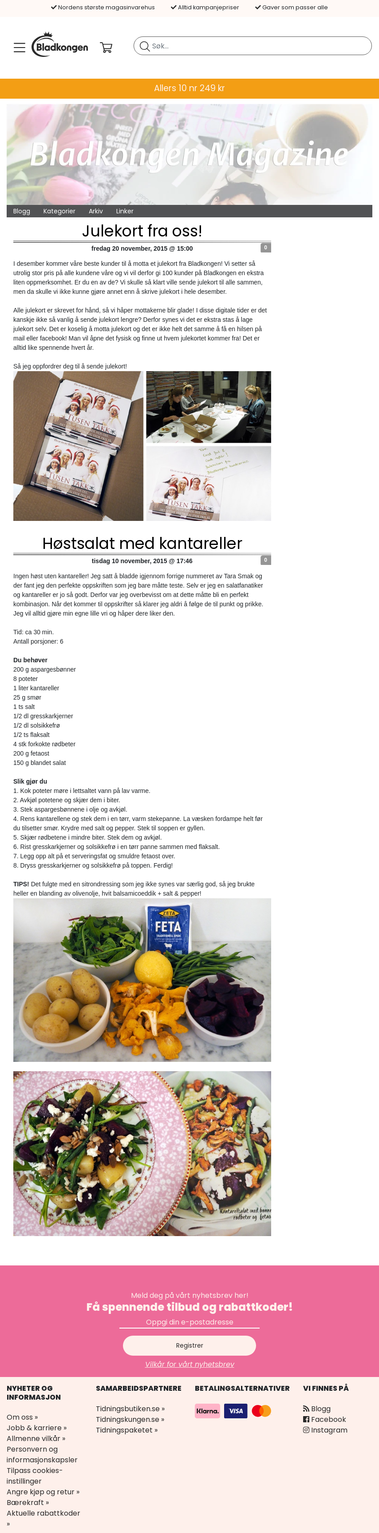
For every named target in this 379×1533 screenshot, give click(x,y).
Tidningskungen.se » (130, 1419)
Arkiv (96, 211)
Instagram (325, 1430)
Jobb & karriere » (37, 1428)
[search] (253, 45)
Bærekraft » (28, 1502)
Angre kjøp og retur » (43, 1492)
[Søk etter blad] (145, 45)
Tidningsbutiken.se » (130, 1409)
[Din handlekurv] (113, 47)
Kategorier (59, 211)
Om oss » (22, 1417)
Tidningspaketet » (127, 1430)
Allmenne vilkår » (36, 1438)
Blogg (21, 211)
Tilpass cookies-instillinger (35, 1475)
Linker (125, 211)
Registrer (189, 1345)
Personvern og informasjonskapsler (42, 1454)
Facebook (324, 1419)
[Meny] (18, 47)
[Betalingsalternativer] (234, 1410)
